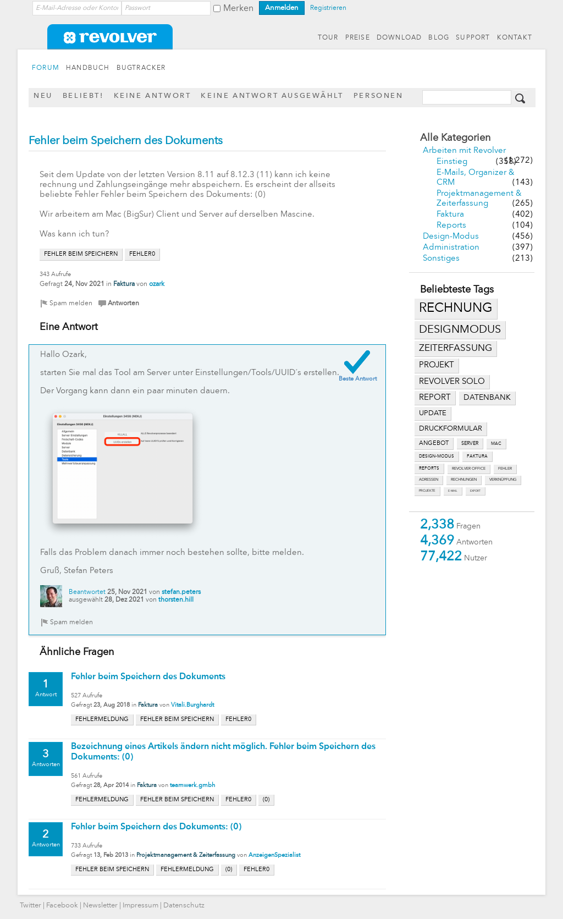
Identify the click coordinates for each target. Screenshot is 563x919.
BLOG (438, 38)
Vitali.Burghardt (192, 705)
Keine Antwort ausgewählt (272, 96)
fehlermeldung (102, 720)
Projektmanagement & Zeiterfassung (185, 855)
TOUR (328, 38)
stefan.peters (181, 592)
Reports (451, 226)
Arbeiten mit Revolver (464, 151)
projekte (427, 491)
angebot (434, 444)
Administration (451, 248)
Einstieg (452, 162)
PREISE (357, 38)
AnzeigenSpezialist (274, 855)
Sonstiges (441, 259)
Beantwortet (87, 592)
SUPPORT (473, 38)
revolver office (468, 469)
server (469, 443)
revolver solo (452, 382)
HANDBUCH (88, 68)
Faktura (450, 215)
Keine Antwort (152, 96)
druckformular (450, 428)
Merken (238, 9)
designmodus (460, 329)
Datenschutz (184, 905)
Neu (43, 96)
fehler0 (142, 254)
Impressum (140, 905)
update (432, 413)
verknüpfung (502, 480)
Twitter (30, 905)
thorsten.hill (176, 600)
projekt (436, 365)
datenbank (487, 397)
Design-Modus (451, 237)
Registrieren (328, 8)
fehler (505, 469)
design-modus (436, 456)
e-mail (452, 490)
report (435, 397)
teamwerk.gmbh (192, 786)
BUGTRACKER (141, 68)
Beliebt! (83, 96)
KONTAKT (514, 38)
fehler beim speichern (81, 254)
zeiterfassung (455, 348)
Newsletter (100, 905)
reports (429, 468)
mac (496, 444)
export (475, 490)
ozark (156, 284)
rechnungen (464, 480)
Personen (379, 96)
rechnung (456, 308)
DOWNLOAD (399, 38)
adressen (428, 480)
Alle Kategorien (455, 138)
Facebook (62, 905)
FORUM (45, 68)
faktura (477, 456)
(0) (266, 800)
